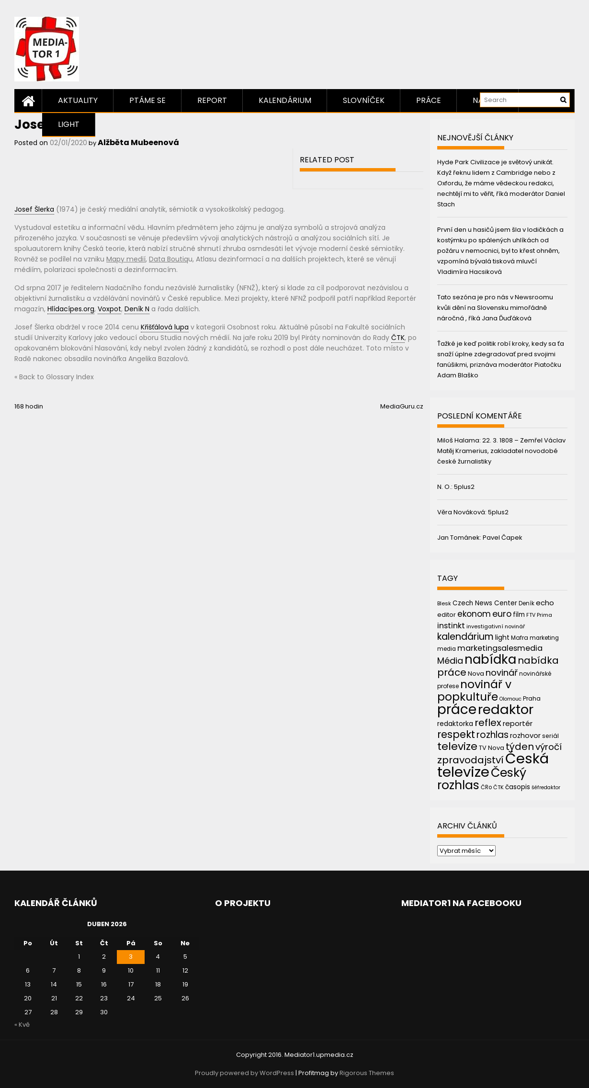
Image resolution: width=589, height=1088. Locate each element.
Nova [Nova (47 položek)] (476, 673)
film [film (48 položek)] (519, 614)
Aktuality (78, 100)
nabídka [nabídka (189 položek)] (490, 659)
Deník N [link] (137, 309)
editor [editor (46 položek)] (446, 614)
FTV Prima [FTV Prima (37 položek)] (539, 615)
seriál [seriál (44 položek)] (550, 736)
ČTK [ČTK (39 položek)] (498, 787)
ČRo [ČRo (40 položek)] (486, 787)
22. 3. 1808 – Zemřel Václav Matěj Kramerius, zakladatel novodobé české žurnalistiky (501, 451)
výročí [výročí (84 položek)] (548, 747)
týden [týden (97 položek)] (520, 746)
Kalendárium (285, 100)
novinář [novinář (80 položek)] (502, 673)
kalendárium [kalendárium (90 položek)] (465, 636)
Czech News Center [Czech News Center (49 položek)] (485, 603)
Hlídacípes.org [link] (70, 309)
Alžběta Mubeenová (138, 142)
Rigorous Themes (367, 1072)
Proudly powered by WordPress (244, 1072)
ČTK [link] (398, 337)
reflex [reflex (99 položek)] (488, 722)
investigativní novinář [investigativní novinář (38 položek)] (495, 626)
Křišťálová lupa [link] (165, 327)
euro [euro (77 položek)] (501, 614)
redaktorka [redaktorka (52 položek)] (455, 723)
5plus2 (464, 486)
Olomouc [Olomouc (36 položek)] (510, 699)
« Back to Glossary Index (54, 377)
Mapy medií (126, 259)
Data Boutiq (168, 259)
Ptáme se (147, 100)
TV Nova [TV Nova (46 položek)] (491, 747)
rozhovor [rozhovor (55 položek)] (525, 735)
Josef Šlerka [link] (34, 209)
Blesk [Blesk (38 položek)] (444, 603)
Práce (428, 100)
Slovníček (364, 100)
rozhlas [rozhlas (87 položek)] (492, 734)
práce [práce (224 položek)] (456, 709)
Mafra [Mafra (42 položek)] (519, 638)
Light (68, 124)
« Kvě (22, 1024)
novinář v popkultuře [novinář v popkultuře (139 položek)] (474, 690)
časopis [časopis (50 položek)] (517, 787)
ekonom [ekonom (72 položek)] (474, 614)
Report (212, 100)
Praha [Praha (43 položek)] (532, 698)
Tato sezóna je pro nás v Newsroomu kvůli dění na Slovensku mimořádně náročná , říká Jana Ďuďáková (495, 308)
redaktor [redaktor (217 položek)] (505, 709)
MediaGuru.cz (401, 406)
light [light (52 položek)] (502, 637)
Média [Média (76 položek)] (450, 661)
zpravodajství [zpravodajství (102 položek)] (470, 760)
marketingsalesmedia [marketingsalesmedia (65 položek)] (500, 648)
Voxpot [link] (109, 309)
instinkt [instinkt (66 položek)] (451, 625)
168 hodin (28, 406)
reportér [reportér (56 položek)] (517, 723)
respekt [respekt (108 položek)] (456, 734)
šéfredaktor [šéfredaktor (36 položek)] (546, 787)
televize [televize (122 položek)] (457, 746)
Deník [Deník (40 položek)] (526, 603)
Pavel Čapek (502, 537)
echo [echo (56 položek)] (545, 603)
